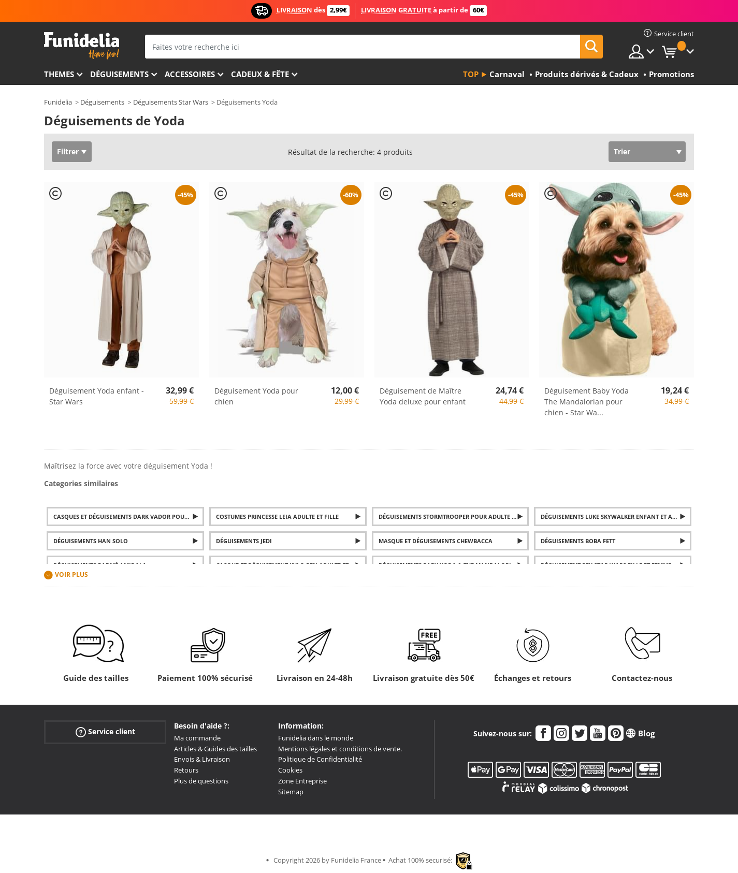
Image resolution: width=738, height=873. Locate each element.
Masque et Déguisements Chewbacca (436, 541)
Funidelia (58, 102)
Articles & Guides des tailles (215, 748)
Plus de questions (201, 780)
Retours (186, 770)
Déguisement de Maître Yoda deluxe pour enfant (423, 396)
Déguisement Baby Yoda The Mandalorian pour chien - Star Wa (586, 401)
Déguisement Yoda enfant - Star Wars (96, 396)
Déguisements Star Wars (170, 102)
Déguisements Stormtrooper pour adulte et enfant (454, 516)
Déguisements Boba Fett (578, 541)
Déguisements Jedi (244, 541)
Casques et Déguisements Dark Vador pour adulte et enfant (128, 516)
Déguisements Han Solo (90, 541)
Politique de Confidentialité (320, 759)
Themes (59, 74)
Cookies (290, 770)
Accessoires (190, 74)
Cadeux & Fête (260, 74)
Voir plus (71, 575)
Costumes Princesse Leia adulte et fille (277, 516)
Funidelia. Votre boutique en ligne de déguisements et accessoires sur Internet (81, 46)
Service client (105, 731)
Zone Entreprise (302, 780)
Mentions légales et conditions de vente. (340, 748)
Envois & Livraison (202, 759)
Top (471, 74)
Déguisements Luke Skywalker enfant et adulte (615, 516)
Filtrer (68, 151)
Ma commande (197, 738)
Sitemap (290, 791)
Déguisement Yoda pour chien (256, 396)
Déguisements (119, 74)
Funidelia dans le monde (315, 738)
